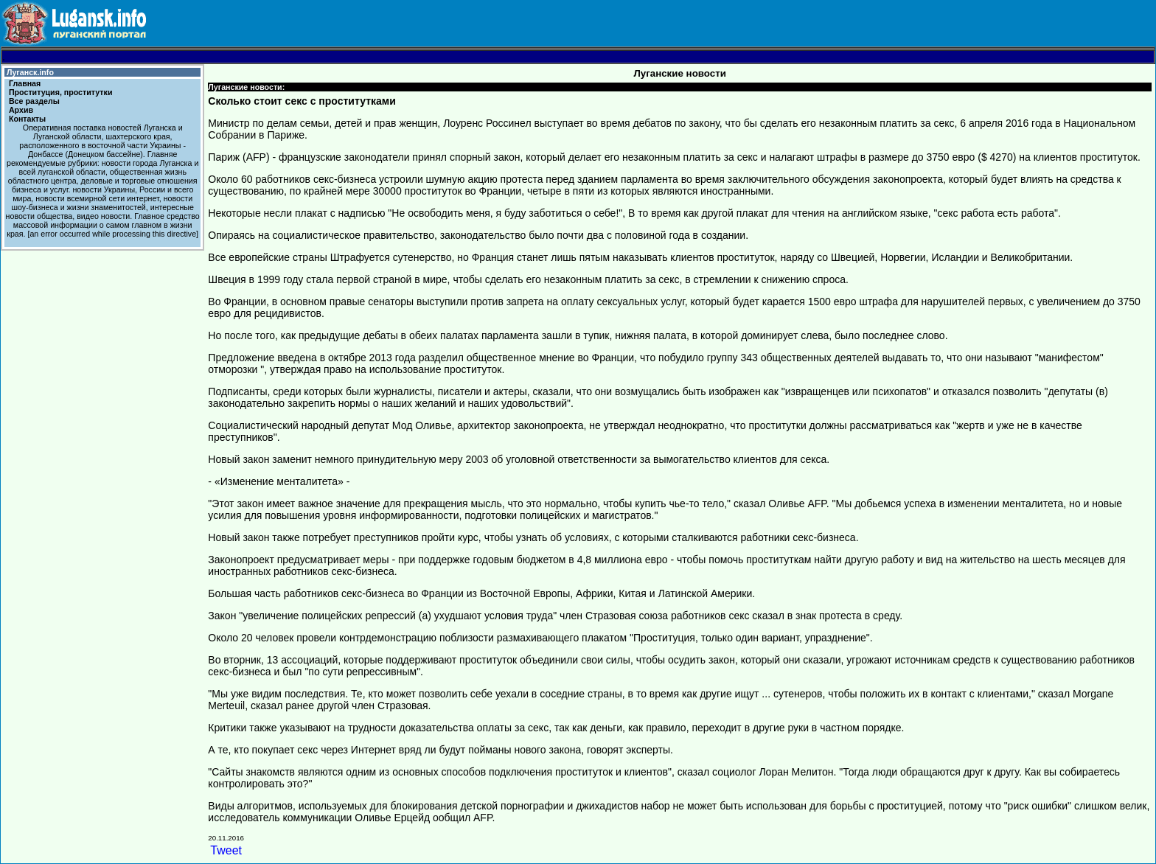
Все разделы (34, 101)
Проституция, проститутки (61, 92)
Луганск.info (30, 72)
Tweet (226, 850)
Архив (21, 109)
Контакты (27, 118)
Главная (25, 83)
